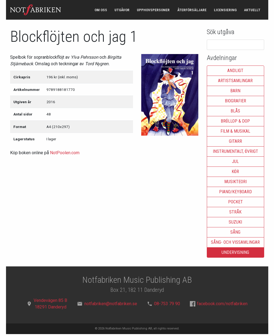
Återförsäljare (192, 10)
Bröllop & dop (235, 121)
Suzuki (235, 222)
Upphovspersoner (153, 10)
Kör (235, 171)
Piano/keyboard (235, 191)
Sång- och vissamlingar (235, 242)
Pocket (235, 201)
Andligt (235, 70)
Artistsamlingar (235, 80)
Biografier (235, 100)
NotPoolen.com (64, 152)
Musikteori (235, 181)
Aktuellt (252, 10)
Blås (235, 111)
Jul (235, 161)
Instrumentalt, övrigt (235, 151)
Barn (235, 90)
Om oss (101, 10)
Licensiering (225, 10)
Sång (235, 232)
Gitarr (235, 141)
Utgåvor (121, 10)
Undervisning (235, 252)
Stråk (235, 212)
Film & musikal (235, 131)
